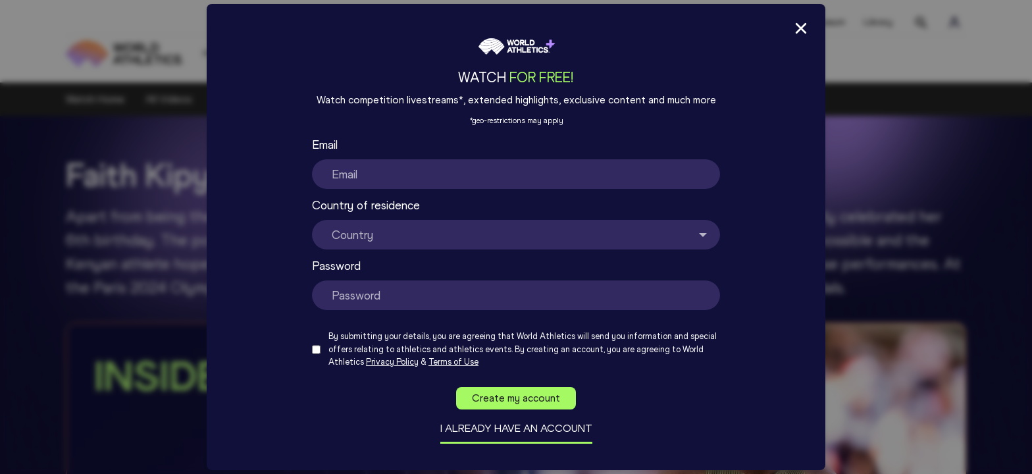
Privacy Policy (392, 362)
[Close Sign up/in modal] (801, 28)
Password (336, 266)
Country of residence (366, 205)
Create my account (516, 398)
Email (325, 145)
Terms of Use (453, 362)
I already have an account (516, 428)
